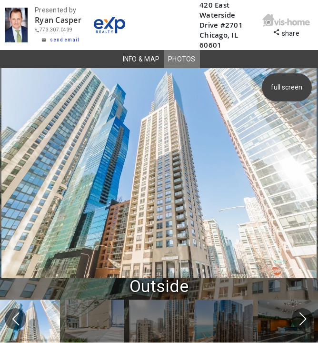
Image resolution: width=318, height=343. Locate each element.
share (286, 32)
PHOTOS (182, 59)
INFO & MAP (141, 59)
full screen (287, 87)
